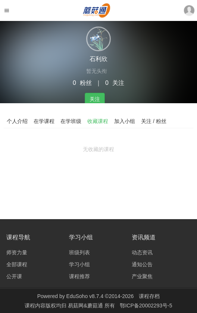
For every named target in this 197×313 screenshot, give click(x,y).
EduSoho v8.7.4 (85, 296)
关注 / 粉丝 (153, 121)
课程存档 (149, 296)
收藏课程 (97, 121)
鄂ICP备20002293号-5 (146, 306)
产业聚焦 (142, 276)
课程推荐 (79, 276)
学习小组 (79, 264)
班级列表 (79, 252)
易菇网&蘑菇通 (86, 306)
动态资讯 (142, 252)
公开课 (14, 276)
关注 (95, 99)
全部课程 (16, 264)
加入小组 (124, 121)
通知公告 (142, 264)
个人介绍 (17, 121)
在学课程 (44, 121)
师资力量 (16, 252)
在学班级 (70, 121)
